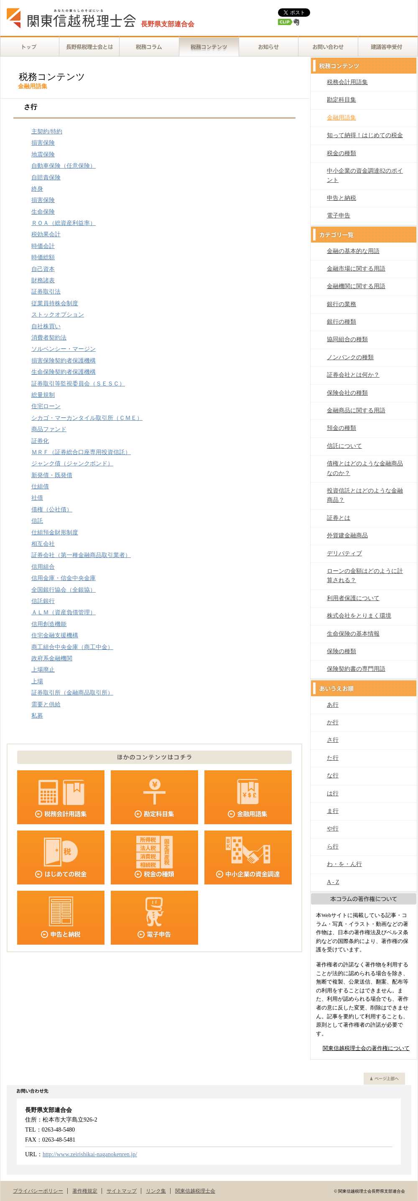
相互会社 (43, 544)
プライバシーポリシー (38, 1191)
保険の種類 (341, 651)
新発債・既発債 (51, 475)
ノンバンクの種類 (350, 357)
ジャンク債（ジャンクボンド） (72, 463)
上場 (37, 681)
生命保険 (43, 212)
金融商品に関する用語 (356, 410)
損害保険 (43, 143)
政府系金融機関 (51, 658)
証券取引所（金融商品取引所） (72, 693)
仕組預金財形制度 (54, 532)
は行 (333, 793)
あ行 (333, 705)
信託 (37, 521)
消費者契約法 (48, 338)
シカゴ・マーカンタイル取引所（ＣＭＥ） (87, 418)
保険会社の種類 (347, 393)
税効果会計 (46, 234)
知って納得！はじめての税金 (365, 135)
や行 (333, 828)
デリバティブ (344, 553)
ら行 (333, 846)
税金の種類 (341, 153)
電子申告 (338, 215)
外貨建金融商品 (347, 535)
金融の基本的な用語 (353, 251)
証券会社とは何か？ (353, 375)
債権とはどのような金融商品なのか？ (365, 468)
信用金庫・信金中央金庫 (63, 578)
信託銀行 (43, 601)
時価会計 (43, 246)
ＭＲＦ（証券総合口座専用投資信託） (81, 452)
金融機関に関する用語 (356, 286)
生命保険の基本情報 (353, 634)
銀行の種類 (341, 322)
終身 (37, 189)
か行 (333, 722)
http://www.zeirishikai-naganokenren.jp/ (90, 1154)
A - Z (333, 882)
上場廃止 (43, 670)
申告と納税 (341, 198)
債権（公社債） (51, 509)
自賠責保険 (46, 177)
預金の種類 (341, 428)
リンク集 (156, 1191)
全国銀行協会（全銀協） (63, 590)
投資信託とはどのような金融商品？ (365, 495)
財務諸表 (43, 280)
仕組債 (40, 486)
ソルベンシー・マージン (63, 349)
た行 (333, 758)
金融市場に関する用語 (356, 269)
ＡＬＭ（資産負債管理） (63, 612)
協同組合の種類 (347, 339)
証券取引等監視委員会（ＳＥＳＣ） (78, 384)
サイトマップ (122, 1191)
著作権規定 (84, 1191)
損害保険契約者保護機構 (63, 361)
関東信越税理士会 (195, 1191)
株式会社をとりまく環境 (359, 616)
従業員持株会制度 (54, 303)
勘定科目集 (341, 100)
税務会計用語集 (347, 82)
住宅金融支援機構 (54, 635)
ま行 (333, 811)
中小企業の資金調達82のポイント (365, 175)
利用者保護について (353, 598)
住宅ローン (46, 406)
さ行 (333, 740)
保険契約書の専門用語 (356, 669)
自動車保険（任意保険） (63, 166)
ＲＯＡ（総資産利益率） (63, 223)
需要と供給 (46, 704)
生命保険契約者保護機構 (63, 372)
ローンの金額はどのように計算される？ (365, 575)
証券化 (40, 441)
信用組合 (43, 567)
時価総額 (43, 257)
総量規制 (43, 395)
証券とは (338, 518)
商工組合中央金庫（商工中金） (72, 647)
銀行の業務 (341, 304)
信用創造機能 (48, 624)
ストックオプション (57, 315)
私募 (37, 716)
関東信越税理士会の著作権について (366, 1048)
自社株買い (46, 326)
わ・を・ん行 (344, 864)
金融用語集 (341, 118)
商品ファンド (48, 429)
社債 (37, 498)
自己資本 (43, 269)
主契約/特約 (46, 131)
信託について (344, 446)
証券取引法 (46, 292)
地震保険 (43, 154)
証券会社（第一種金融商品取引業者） (81, 555)
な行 (333, 775)
